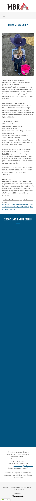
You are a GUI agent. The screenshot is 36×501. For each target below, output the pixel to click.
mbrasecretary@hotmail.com (23, 466)
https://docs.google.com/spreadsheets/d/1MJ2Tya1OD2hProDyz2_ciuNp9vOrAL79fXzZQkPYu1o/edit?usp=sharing (17, 206)
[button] (4, 16)
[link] (18, 6)
